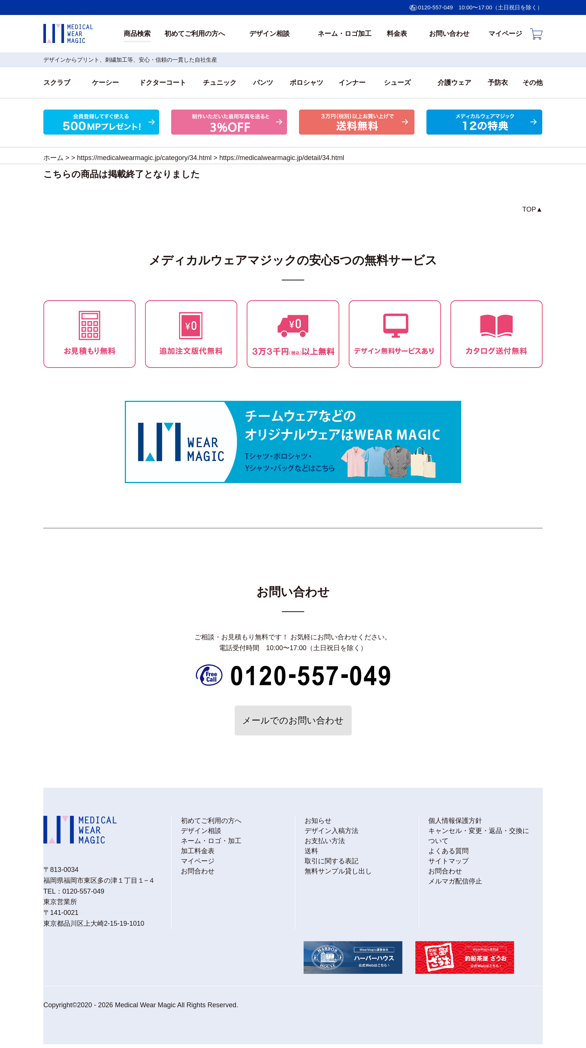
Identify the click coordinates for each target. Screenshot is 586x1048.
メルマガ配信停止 (455, 881)
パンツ (263, 82)
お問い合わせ (449, 33)
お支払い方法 (325, 841)
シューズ (397, 82)
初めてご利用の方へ (194, 33)
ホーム (53, 158)
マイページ (505, 33)
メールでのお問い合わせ (293, 720)
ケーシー (105, 82)
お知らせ (318, 820)
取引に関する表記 (331, 861)
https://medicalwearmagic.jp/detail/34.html (281, 158)
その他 (532, 82)
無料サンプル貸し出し (338, 871)
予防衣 (498, 82)
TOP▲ (532, 209)
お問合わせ (198, 871)
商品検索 (137, 33)
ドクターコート (162, 82)
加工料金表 (198, 851)
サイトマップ (448, 861)
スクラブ (56, 82)
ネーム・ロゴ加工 (344, 33)
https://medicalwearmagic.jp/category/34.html (144, 158)
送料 (311, 851)
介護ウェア (454, 82)
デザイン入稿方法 (331, 831)
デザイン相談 (269, 33)
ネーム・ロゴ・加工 (211, 841)
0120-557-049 (435, 7)
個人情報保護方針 (455, 820)
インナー (352, 82)
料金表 (397, 33)
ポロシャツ (306, 82)
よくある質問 (448, 851)
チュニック (220, 82)
